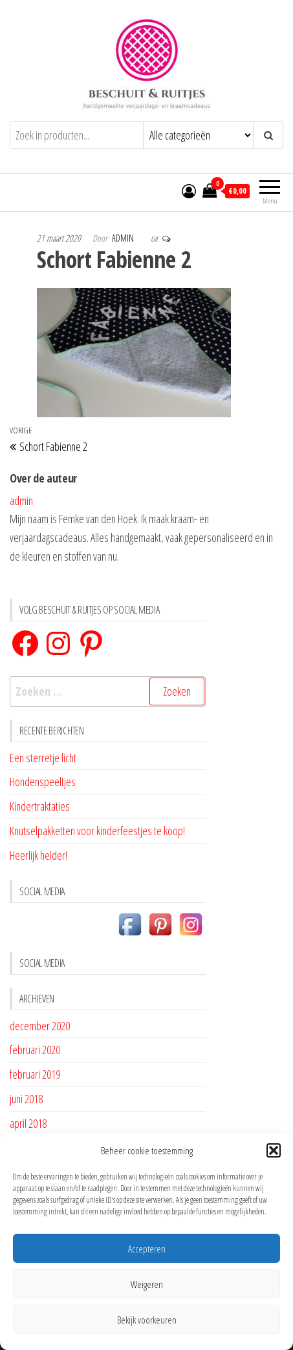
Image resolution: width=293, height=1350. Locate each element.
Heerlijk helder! (38, 855)
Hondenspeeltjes (43, 781)
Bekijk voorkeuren (147, 1319)
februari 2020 (35, 1049)
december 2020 (40, 1025)
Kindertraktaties (40, 806)
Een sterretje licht (43, 757)
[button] (273, 1150)
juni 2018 (26, 1098)
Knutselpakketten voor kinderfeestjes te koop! (97, 830)
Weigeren (147, 1284)
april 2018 (28, 1123)
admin (124, 238)
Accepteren (147, 1248)
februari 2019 (35, 1074)
